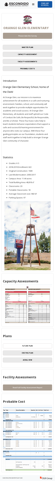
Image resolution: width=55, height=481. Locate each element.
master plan (27, 47)
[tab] (27, 345)
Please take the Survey (27, 36)
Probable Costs (27, 68)
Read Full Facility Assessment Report (27, 387)
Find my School (45, 4)
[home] (16, 4)
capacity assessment (27, 54)
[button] (33, 4)
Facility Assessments (27, 61)
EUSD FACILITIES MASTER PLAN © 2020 (12, 478)
